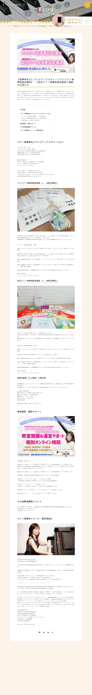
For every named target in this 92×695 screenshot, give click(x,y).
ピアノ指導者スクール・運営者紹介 (32, 130)
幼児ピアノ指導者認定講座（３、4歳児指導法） (34, 118)
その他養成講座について (28, 127)
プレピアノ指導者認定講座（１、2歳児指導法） (34, 116)
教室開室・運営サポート (28, 123)
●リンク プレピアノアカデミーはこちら (28, 275)
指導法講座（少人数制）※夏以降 (30, 120)
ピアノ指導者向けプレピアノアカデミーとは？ (35, 113)
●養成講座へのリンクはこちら (25, 510)
